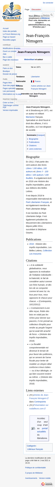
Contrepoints (40, 401)
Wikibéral (45, 18)
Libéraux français (35, 449)
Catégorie (31, 445)
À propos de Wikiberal (33, 473)
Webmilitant (29, 59)
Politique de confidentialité (35, 467)
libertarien (30, 117)
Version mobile (45, 478)
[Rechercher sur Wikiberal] (48, 15)
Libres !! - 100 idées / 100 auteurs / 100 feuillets (37, 174)
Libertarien (35, 77)
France (37, 81)
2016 (31, 244)
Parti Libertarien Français (37, 202)
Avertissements (31, 478)
